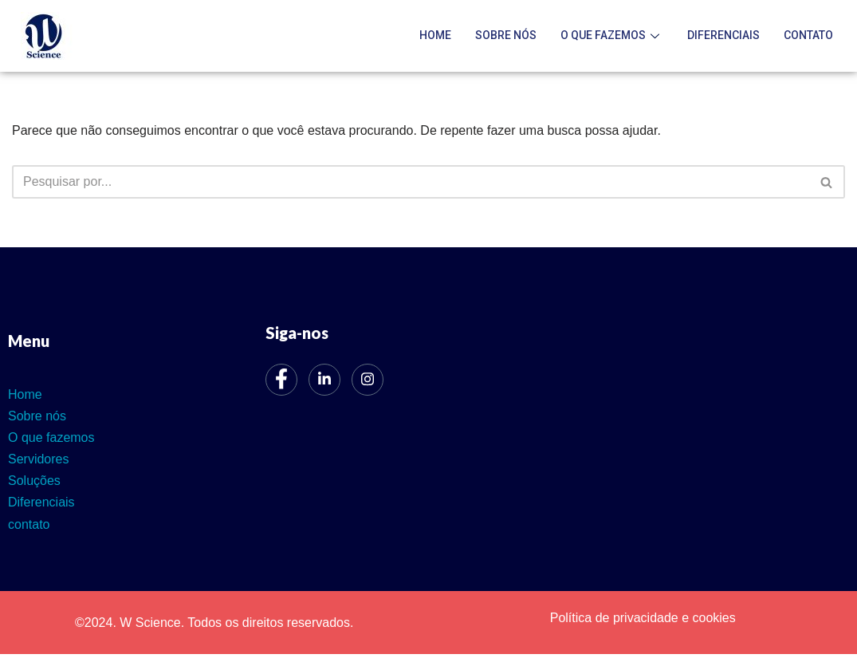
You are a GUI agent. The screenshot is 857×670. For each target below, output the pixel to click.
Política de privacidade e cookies (643, 618)
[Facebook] (281, 380)
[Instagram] (367, 380)
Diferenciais (723, 35)
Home (435, 35)
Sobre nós (506, 35)
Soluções (34, 480)
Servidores (38, 459)
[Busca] (410, 182)
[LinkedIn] (324, 380)
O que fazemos (611, 35)
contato (808, 35)
